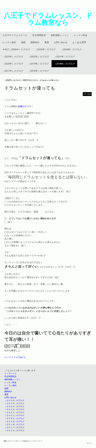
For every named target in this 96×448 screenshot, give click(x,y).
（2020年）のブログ (12, 63)
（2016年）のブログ (38, 71)
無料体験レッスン (60, 35)
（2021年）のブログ (64, 56)
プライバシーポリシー (14, 441)
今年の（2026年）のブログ (16, 49)
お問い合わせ (61, 42)
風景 (46, 42)
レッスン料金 (80, 35)
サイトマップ (38, 441)
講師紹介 (35, 42)
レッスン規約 (9, 42)
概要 (5, 441)
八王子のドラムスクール (14, 35)
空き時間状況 (39, 35)
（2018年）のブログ (64, 63)
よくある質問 (79, 42)
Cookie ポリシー (27, 441)
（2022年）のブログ (38, 56)
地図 (23, 42)
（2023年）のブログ (12, 56)
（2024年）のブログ (71, 49)
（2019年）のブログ (38, 63)
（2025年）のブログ (45, 49)
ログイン (89, 443)
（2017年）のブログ (12, 71)
